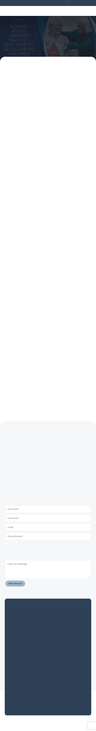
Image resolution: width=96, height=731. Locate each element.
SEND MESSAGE (15, 583)
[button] (50, 2)
